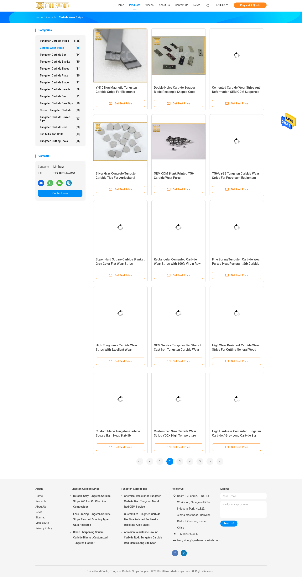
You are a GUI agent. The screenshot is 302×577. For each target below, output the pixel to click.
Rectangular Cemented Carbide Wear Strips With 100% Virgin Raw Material (177, 264)
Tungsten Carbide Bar (60, 55)
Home (39, 495)
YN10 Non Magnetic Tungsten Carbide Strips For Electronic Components (116, 92)
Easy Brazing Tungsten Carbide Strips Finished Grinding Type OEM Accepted (92, 519)
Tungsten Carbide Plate (60, 75)
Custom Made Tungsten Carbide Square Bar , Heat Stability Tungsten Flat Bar (118, 435)
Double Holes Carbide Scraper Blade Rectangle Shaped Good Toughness (174, 92)
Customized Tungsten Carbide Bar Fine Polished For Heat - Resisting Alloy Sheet (142, 519)
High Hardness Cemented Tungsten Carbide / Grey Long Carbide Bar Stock (236, 435)
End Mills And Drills (60, 134)
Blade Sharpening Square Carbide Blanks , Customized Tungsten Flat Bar (90, 537)
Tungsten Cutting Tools (60, 141)
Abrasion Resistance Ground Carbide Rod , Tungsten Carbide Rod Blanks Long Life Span (143, 537)
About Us (40, 506)
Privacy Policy (43, 528)
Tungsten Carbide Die (60, 96)
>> (220, 461)
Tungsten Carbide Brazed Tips (60, 119)
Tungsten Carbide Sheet (60, 69)
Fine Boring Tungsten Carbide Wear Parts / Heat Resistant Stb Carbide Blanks (236, 264)
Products (40, 501)
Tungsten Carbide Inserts (60, 89)
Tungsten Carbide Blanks (60, 62)
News (38, 512)
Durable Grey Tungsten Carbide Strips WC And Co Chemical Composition (92, 501)
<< (139, 461)
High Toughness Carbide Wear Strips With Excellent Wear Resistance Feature (116, 350)
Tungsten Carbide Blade (60, 82)
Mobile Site (42, 522)
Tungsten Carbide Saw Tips (60, 103)
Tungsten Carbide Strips (60, 41)
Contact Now (60, 193)
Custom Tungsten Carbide (60, 110)
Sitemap (40, 517)
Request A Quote (250, 5)
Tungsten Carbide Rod (60, 127)
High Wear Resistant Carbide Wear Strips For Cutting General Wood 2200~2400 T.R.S (235, 350)
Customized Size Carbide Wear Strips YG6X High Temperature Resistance (175, 435)
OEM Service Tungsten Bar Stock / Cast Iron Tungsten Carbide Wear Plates (177, 350)
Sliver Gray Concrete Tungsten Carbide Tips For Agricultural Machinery (116, 178)
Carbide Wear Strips (60, 48)
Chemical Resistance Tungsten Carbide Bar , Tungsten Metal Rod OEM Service (142, 501)
